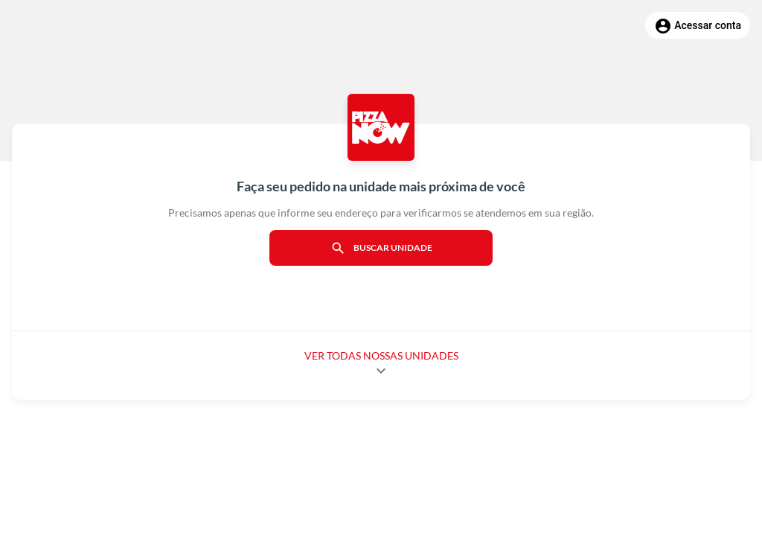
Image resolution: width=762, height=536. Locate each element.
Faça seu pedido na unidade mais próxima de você (381, 186)
